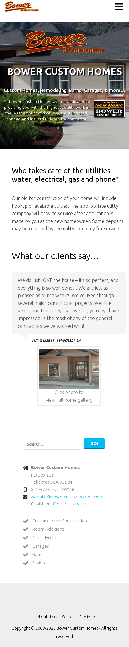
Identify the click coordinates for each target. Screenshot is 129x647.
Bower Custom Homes (21, 6)
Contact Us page (69, 503)
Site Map (87, 617)
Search (68, 617)
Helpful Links (45, 617)
